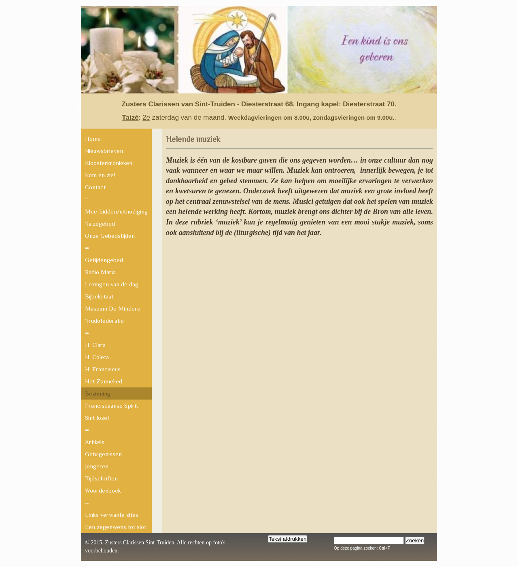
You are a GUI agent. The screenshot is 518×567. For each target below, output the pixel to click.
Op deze (341, 548)
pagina (369, 548)
